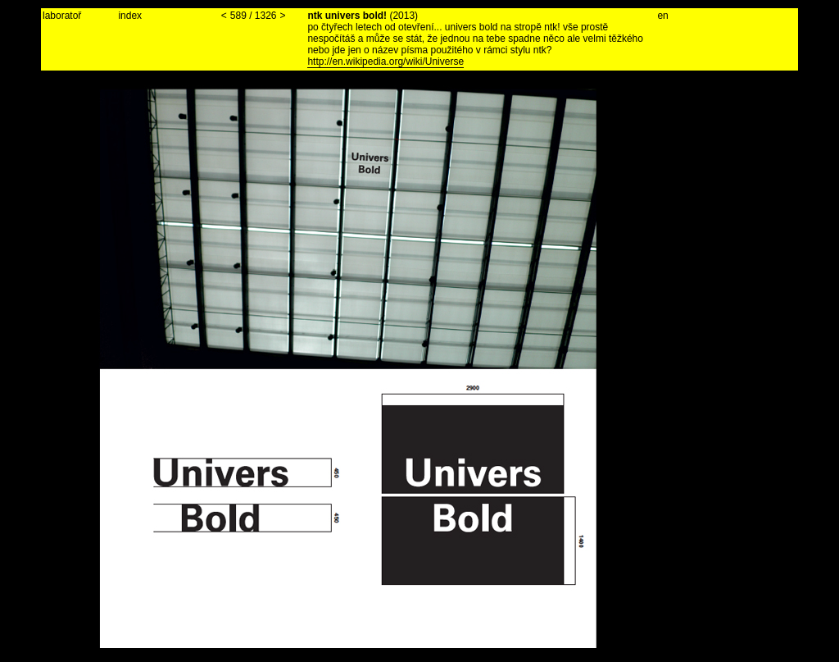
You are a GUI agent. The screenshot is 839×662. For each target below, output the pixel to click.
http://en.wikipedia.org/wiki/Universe (385, 61)
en (662, 15)
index (130, 15)
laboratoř (62, 15)
